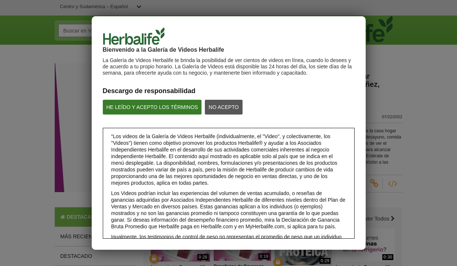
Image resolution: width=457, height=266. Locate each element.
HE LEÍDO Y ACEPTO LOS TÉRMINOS (152, 107)
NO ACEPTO (223, 107)
